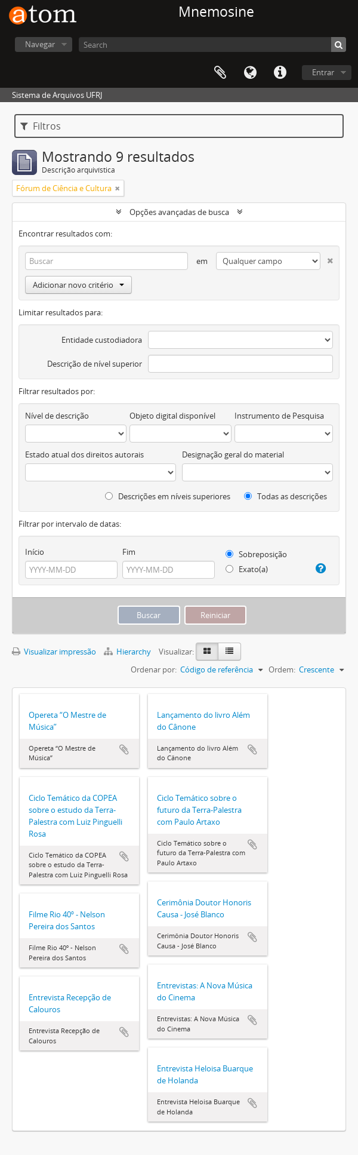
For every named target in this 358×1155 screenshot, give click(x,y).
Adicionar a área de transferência (124, 749)
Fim (128, 551)
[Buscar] (338, 44)
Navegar (40, 44)
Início (34, 551)
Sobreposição (256, 554)
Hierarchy (128, 651)
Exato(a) (247, 569)
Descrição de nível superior (94, 363)
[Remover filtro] (117, 188)
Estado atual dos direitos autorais (84, 454)
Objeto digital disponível (172, 415)
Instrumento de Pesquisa (279, 415)
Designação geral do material (233, 454)
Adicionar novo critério (78, 284)
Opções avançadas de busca (179, 212)
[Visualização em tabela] (229, 652)
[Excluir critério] (326, 258)
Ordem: (281, 669)
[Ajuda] (320, 569)
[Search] (212, 44)
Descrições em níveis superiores (167, 496)
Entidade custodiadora (101, 339)
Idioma (250, 73)
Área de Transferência (220, 73)
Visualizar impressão (54, 651)
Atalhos (280, 73)
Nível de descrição (57, 415)
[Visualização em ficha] (207, 652)
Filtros (40, 126)
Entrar (323, 72)
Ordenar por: (154, 669)
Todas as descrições (285, 496)
